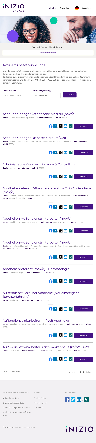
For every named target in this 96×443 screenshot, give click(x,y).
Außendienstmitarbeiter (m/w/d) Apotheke (36, 320)
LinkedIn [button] (55, 126)
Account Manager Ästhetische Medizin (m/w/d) (39, 114)
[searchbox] (46, 95)
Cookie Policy (40, 398)
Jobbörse (53, 8)
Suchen (71, 95)
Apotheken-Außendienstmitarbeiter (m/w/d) (37, 218)
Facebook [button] (50, 126)
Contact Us (39, 408)
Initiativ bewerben (48, 53)
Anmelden (64, 8)
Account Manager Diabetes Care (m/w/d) (34, 138)
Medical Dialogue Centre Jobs (16, 408)
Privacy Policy (40, 403)
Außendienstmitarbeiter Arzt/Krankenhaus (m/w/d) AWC (46, 347)
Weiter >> (89, 372)
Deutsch (85, 8)
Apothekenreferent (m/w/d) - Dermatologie (36, 269)
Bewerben (84, 126)
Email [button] (65, 126)
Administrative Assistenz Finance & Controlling (39, 164)
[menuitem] (52, 8)
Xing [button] (70, 126)
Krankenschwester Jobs (13, 403)
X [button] (60, 126)
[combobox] (47, 95)
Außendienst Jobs (11, 398)
